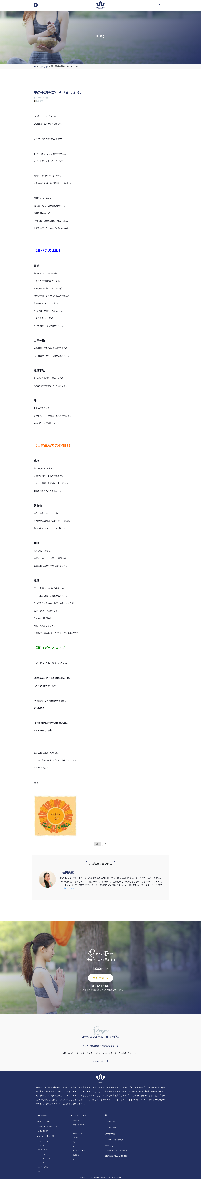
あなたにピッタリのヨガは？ (47, 1127)
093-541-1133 (100, 986)
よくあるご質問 (43, 1131)
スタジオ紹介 (111, 1122)
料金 (107, 1116)
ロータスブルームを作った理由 (117, 1151)
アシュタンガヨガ (44, 1159)
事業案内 (109, 1146)
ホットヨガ (42, 1146)
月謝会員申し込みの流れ (116, 1156)
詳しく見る (69, 888)
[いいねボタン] (97, 844)
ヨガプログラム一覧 (45, 1137)
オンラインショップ (114, 1140)
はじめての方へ (43, 1122)
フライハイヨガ (43, 1142)
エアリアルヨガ (43, 1150)
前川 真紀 (76, 1155)
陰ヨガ (40, 1172)
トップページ (42, 1116)
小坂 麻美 (76, 1121)
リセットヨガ (42, 1155)
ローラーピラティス (44, 1168)
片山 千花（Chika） (79, 1125)
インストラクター (78, 1116)
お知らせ (43, 66)
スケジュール (111, 1128)
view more (100, 1061)
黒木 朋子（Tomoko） (80, 1151)
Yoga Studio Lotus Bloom (95, 1178)
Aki (74, 1143)
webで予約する (100, 978)
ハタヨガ (41, 1163)
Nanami (75, 1138)
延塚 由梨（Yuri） (78, 1134)
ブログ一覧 (110, 1134)
